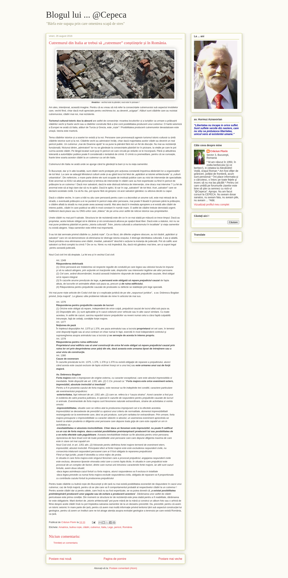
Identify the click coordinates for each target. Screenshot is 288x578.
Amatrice (63, 527)
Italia (103, 527)
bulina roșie (75, 527)
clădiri (86, 527)
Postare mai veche (170, 558)
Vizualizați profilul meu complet (211, 204)
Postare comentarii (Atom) (123, 568)
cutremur (95, 527)
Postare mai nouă (60, 558)
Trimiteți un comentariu (65, 542)
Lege (110, 527)
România (127, 527)
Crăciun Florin (219, 151)
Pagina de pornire (115, 558)
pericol (117, 527)
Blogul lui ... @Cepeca (86, 14)
